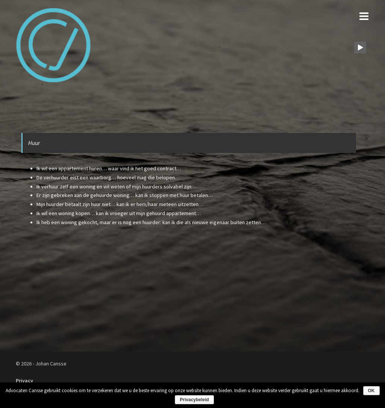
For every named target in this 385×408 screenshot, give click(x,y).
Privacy (24, 380)
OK (371, 390)
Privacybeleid (194, 399)
